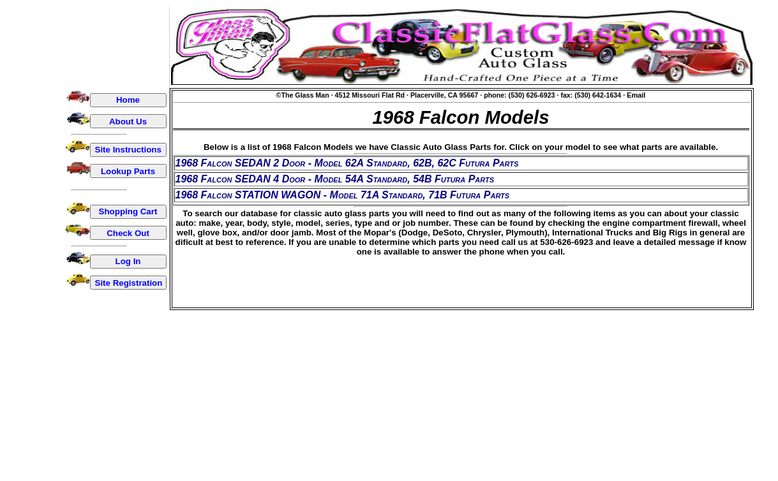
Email (636, 95)
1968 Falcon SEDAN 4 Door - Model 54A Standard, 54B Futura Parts (335, 179)
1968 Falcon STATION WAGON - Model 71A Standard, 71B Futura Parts (343, 194)
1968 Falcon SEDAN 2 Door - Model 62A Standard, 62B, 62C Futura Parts (347, 163)
